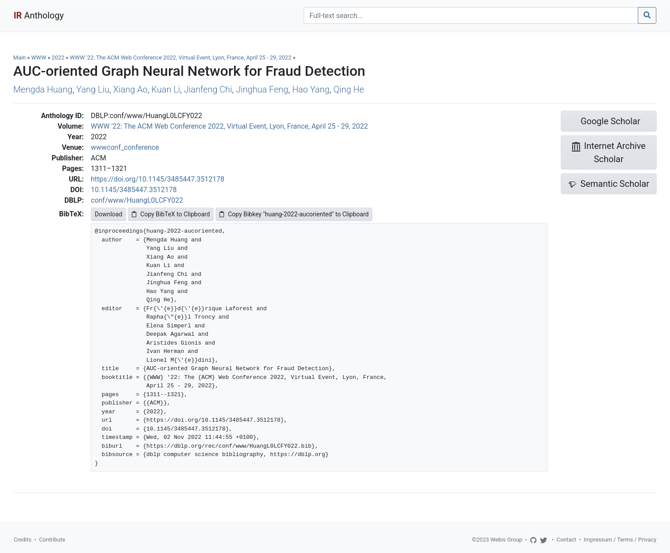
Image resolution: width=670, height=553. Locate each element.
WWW (38, 57)
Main (19, 57)
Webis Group (506, 539)
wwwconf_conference (125, 147)
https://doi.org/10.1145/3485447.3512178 (157, 179)
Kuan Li (165, 89)
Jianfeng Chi (208, 89)
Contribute (52, 539)
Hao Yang (311, 89)
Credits (22, 539)
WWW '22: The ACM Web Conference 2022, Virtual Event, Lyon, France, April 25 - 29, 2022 (181, 57)
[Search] (471, 15)
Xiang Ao (130, 89)
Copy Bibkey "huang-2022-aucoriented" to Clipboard (294, 214)
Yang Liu (92, 89)
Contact (567, 539)
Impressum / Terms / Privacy (620, 539)
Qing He (348, 89)
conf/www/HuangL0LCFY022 (137, 200)
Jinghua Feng (262, 89)
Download (108, 214)
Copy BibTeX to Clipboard (171, 214)
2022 (58, 57)
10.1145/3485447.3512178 (134, 190)
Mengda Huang (42, 89)
